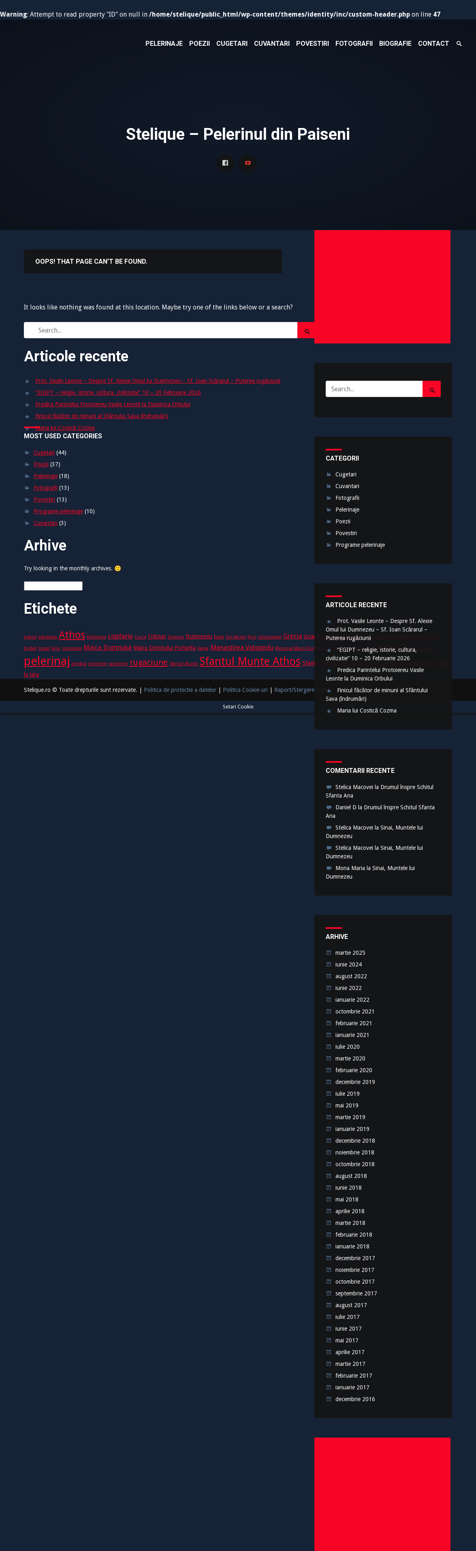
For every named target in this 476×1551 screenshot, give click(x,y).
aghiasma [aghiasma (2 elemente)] (47, 637)
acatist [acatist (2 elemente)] (30, 637)
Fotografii (46, 487)
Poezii (41, 464)
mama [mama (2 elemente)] (203, 648)
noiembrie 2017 (354, 1270)
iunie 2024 (348, 964)
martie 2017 (350, 1364)
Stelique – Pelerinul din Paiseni (84, 44)
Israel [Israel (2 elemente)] (44, 648)
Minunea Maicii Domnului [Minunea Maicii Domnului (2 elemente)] (301, 648)
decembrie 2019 (355, 1082)
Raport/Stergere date (300, 690)
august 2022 (351, 976)
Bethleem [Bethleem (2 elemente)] (96, 637)
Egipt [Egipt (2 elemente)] (219, 637)
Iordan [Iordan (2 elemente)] (30, 648)
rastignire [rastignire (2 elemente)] (118, 663)
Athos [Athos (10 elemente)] (72, 635)
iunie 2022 (348, 988)
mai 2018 (347, 1199)
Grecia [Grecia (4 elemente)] (292, 636)
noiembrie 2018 (354, 1152)
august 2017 (351, 1305)
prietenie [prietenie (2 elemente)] (97, 663)
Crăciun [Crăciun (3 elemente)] (157, 636)
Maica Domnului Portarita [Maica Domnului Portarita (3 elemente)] (164, 647)
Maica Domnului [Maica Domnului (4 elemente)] (107, 647)
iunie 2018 (348, 1187)
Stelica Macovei (354, 787)
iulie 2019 (347, 1093)
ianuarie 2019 (352, 1129)
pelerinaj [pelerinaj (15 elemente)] (47, 661)
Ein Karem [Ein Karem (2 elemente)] (236, 637)
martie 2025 (350, 952)
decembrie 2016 (355, 1399)
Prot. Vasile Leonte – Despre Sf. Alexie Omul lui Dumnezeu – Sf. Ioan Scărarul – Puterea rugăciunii (158, 381)
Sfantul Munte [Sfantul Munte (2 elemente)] (183, 663)
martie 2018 (350, 1223)
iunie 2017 (348, 1328)
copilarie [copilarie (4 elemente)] (120, 636)
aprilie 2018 (350, 1211)
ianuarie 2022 (352, 999)
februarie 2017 (353, 1375)
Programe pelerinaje (58, 511)
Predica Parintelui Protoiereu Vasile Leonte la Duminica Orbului (112, 404)
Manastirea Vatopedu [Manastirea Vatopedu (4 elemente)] (241, 647)
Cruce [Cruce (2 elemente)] (140, 637)
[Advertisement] (382, 286)
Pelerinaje (46, 476)
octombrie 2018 (355, 1164)
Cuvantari (46, 523)
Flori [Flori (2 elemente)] (252, 637)
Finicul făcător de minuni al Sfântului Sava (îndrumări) (101, 416)
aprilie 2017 (350, 1352)
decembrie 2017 (355, 1258)
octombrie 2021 (355, 1011)
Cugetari (44, 452)
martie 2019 (350, 1117)
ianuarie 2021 (352, 1035)
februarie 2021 (353, 1023)
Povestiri (44, 499)
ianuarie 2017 (352, 1387)
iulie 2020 (347, 1046)
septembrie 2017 (356, 1293)
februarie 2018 (353, 1234)
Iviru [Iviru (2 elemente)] (55, 648)
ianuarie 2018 (352, 1246)
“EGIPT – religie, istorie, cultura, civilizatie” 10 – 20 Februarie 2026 (118, 392)
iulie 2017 (347, 1317)
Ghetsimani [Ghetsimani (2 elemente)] (270, 637)
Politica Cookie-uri (245, 690)
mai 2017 (347, 1340)
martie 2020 (350, 1058)
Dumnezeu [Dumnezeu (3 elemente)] (199, 636)
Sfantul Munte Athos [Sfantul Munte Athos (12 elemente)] (250, 661)
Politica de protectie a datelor (180, 690)
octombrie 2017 (355, 1281)
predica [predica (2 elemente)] (79, 663)
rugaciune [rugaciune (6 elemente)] (149, 662)
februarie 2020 (353, 1070)
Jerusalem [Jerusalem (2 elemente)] (72, 648)
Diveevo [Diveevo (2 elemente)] (176, 637)
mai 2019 (347, 1105)
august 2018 (351, 1176)
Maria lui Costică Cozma (65, 428)
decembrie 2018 (355, 1140)
